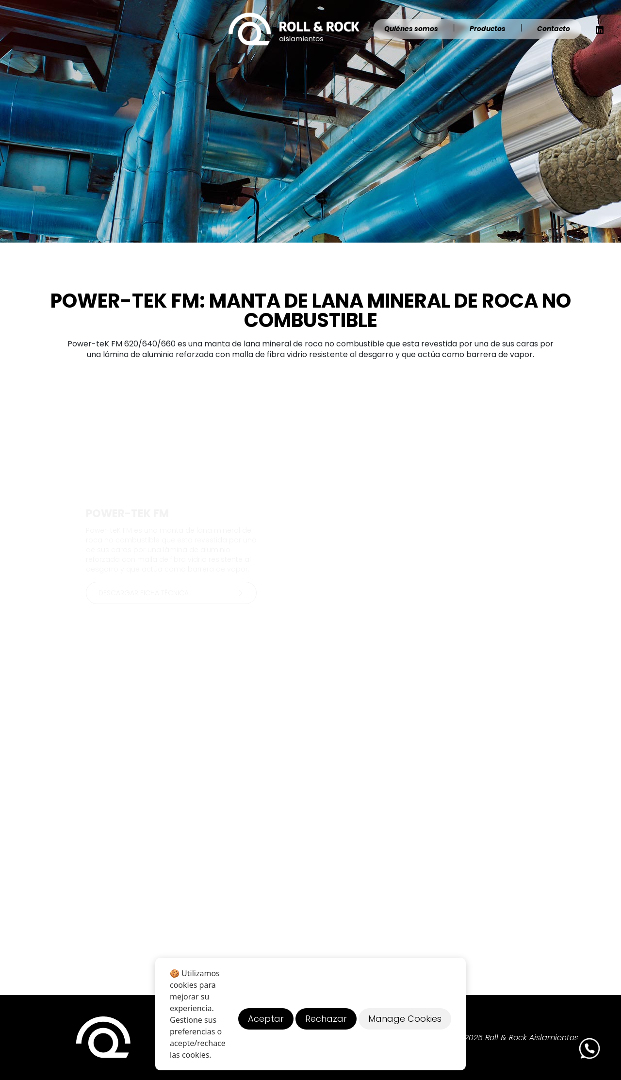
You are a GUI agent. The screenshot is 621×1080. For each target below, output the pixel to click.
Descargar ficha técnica (172, 593)
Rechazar (326, 1019)
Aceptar (266, 1019)
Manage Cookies (404, 1019)
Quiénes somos (411, 28)
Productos (488, 28)
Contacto (553, 28)
